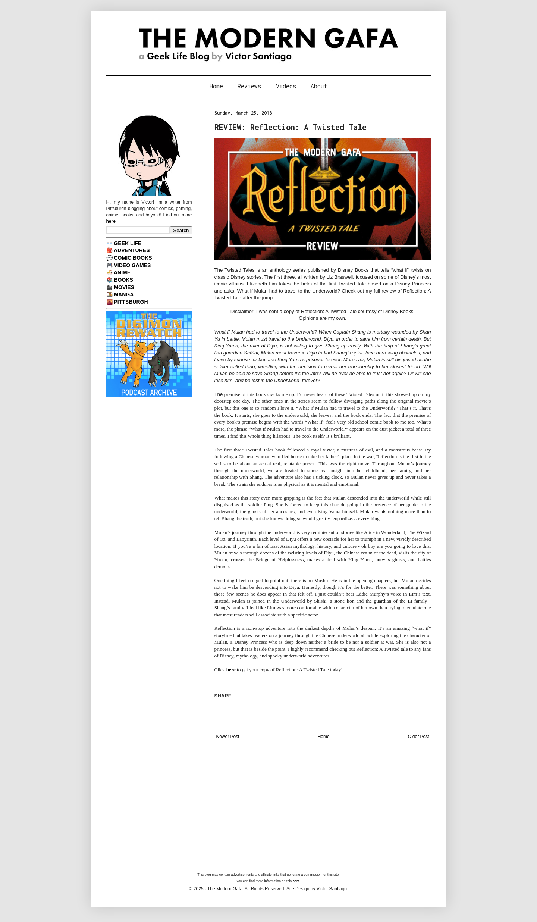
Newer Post (227, 736)
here (231, 669)
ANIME (122, 272)
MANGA (124, 294)
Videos (286, 86)
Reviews (249, 86)
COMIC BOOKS (133, 258)
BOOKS (123, 280)
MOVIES (124, 287)
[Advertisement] (322, 796)
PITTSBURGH (131, 302)
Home (216, 86)
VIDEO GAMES (132, 265)
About (319, 86)
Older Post (418, 736)
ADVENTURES (132, 250)
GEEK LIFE (127, 243)
